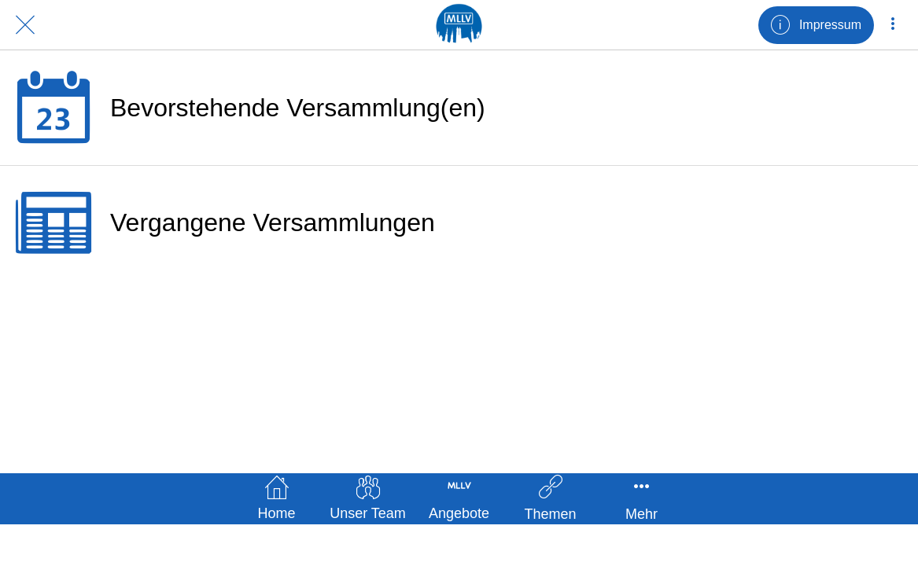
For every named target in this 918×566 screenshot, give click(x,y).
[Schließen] (25, 25)
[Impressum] (816, 25)
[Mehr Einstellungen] (893, 25)
